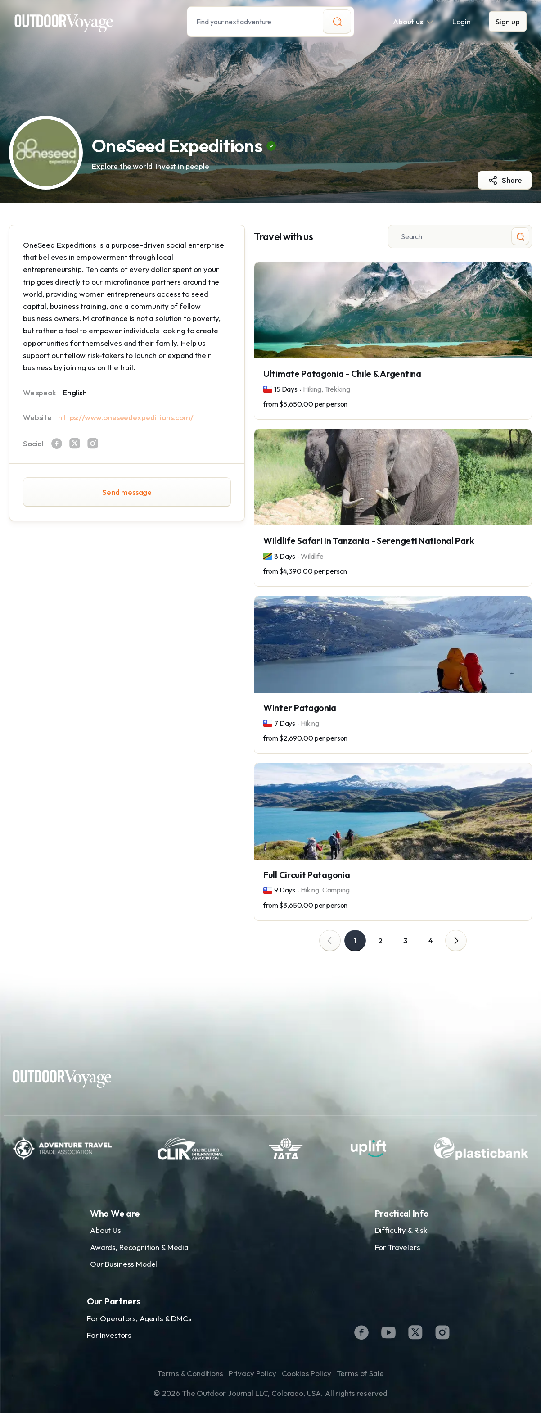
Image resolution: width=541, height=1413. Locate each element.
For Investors (109, 1335)
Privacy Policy (252, 1373)
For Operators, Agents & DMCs (139, 1318)
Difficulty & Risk (401, 1230)
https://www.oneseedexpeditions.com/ (126, 417)
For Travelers (397, 1247)
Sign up (508, 21)
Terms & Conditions (190, 1373)
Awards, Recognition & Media (139, 1247)
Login (461, 21)
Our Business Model (123, 1263)
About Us (105, 1230)
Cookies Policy (306, 1373)
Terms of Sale (360, 1373)
